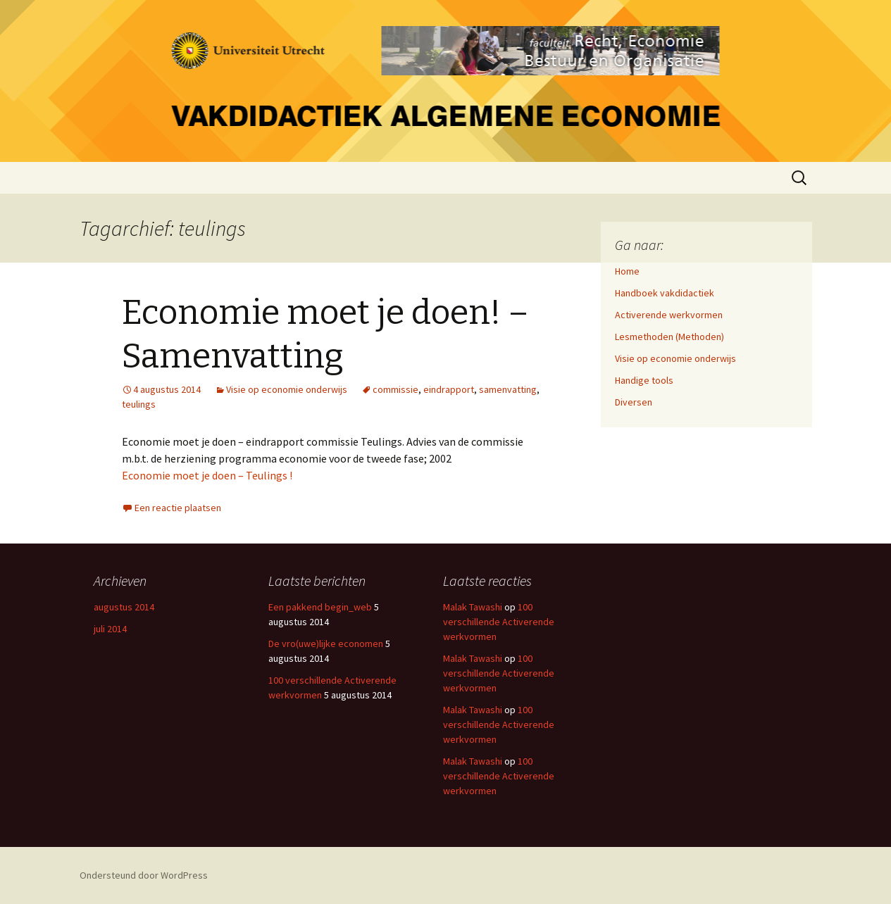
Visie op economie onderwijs (286, 389)
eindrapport (448, 389)
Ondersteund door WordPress (144, 875)
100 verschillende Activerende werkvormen (498, 622)
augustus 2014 (124, 607)
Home (627, 271)
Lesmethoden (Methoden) (669, 336)
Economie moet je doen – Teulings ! (207, 475)
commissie (395, 389)
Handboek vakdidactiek (664, 293)
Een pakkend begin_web (320, 607)
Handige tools (644, 380)
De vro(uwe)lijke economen (325, 643)
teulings (139, 404)
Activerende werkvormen (669, 314)
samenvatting (508, 389)
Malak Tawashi (472, 607)
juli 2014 (110, 628)
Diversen (633, 402)
